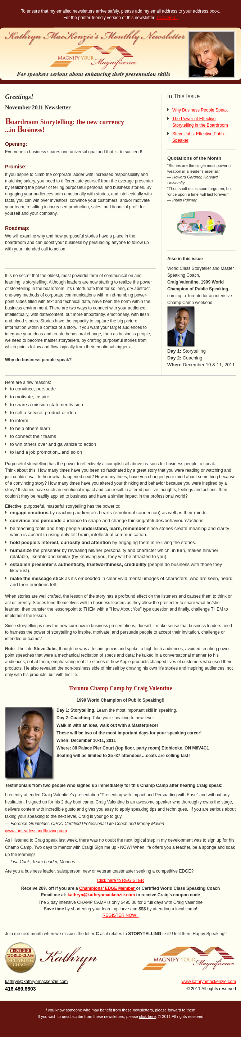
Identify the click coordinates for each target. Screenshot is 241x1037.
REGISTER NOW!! (121, 915)
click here (147, 1016)
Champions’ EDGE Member (107, 888)
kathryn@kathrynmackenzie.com (101, 894)
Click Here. (167, 17)
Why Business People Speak (200, 110)
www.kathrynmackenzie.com (209, 981)
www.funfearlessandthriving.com (36, 830)
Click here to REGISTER (120, 880)
